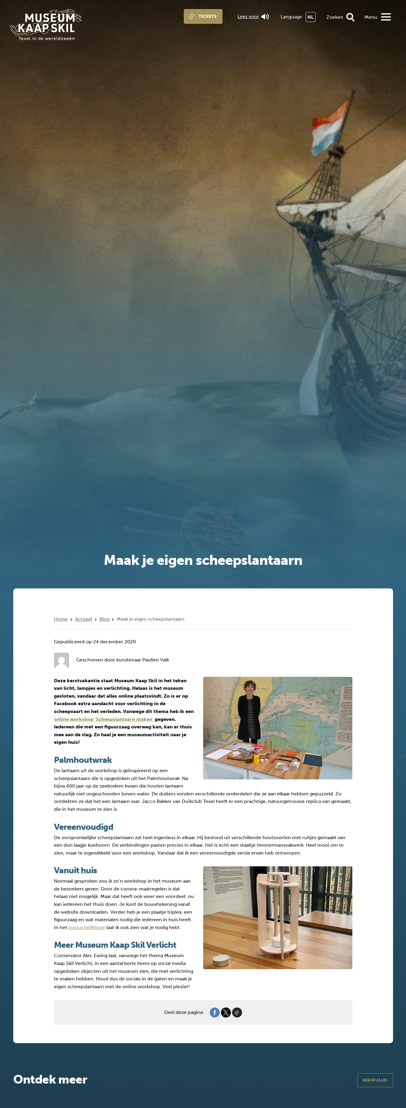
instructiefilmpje (86, 927)
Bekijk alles (375, 1080)
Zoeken (334, 17)
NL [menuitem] (310, 17)
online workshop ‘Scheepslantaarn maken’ (103, 719)
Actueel (83, 619)
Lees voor (253, 17)
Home (61, 619)
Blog (104, 619)
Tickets (207, 16)
